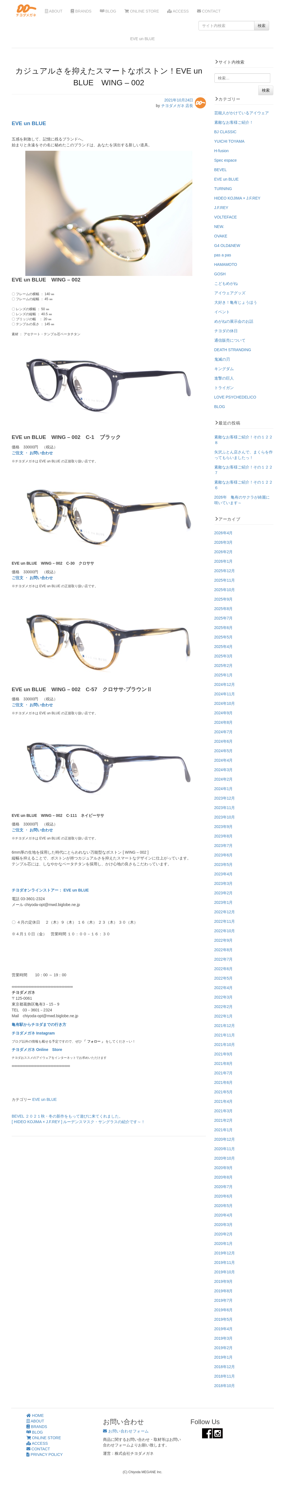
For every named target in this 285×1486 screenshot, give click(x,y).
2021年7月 (223, 1073)
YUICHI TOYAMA (229, 141)
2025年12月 (224, 571)
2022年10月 (224, 931)
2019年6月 (223, 1310)
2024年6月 (223, 741)
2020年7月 (223, 1186)
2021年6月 (223, 1082)
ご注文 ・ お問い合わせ (32, 453)
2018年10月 (224, 1385)
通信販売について (229, 340)
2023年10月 (224, 817)
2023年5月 (223, 864)
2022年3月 (223, 997)
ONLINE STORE (141, 11)
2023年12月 (224, 798)
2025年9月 (223, 599)
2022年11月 (224, 921)
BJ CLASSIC (225, 132)
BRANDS (81, 11)
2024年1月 (223, 788)
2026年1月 (223, 561)
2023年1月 (223, 902)
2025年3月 (223, 656)
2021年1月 (223, 1130)
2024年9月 (223, 713)
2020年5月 (223, 1205)
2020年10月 (224, 1158)
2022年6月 (223, 969)
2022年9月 (223, 940)
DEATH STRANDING (232, 350)
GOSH (220, 274)
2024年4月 (223, 760)
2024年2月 (223, 779)
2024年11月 (224, 694)
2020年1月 (223, 1243)
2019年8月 (223, 1291)
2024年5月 (223, 751)
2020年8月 (223, 1177)
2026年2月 (223, 552)
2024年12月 (224, 684)
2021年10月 (224, 1044)
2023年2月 (223, 893)
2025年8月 (223, 608)
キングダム (224, 368)
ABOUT (53, 11)
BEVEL (220, 169)
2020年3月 (223, 1224)
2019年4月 (223, 1329)
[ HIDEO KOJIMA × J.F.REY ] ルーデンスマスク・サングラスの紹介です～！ (78, 1122)
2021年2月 (223, 1120)
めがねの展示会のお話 (233, 321)
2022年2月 (223, 1006)
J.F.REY (221, 207)
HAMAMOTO (225, 264)
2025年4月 (223, 646)
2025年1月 (223, 675)
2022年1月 (223, 1016)
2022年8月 (223, 950)
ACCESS (178, 11)
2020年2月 (223, 1234)
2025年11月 (224, 580)
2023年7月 (223, 845)
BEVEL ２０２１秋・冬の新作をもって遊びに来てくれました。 (67, 1116)
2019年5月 (223, 1319)
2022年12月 (224, 912)
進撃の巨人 (224, 378)
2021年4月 (223, 1101)
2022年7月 (223, 959)
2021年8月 (223, 1063)
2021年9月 (223, 1054)
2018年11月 (224, 1376)
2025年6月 (223, 627)
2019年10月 (224, 1272)
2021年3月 (223, 1111)
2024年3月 (223, 770)
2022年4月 (223, 987)
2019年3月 (223, 1338)
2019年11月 (224, 1262)
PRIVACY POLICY (44, 1454)
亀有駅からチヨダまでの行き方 (39, 1024)
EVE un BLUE (29, 123)
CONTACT (209, 11)
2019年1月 (223, 1357)
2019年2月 (223, 1348)
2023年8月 (223, 836)
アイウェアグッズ (229, 293)
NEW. (219, 226)
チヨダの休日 (226, 331)
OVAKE (220, 236)
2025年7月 (223, 618)
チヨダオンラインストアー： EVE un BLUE (50, 890)
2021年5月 (223, 1092)
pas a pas (222, 255)
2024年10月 (224, 703)
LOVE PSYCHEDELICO (235, 397)
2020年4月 (223, 1215)
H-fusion (221, 151)
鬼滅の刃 (222, 359)
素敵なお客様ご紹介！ (233, 122)
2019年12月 (224, 1253)
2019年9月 (223, 1281)
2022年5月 (223, 978)
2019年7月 (223, 1300)
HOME (35, 1415)
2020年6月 (223, 1196)
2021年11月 (224, 1035)
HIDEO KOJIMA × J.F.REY (237, 198)
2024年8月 (223, 722)
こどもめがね (226, 283)
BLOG (108, 11)
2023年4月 (223, 874)
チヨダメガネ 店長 (177, 105)
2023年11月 (224, 807)
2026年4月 (223, 533)
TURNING (223, 188)
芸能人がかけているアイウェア (241, 113)
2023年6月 (223, 855)
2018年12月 (224, 1366)
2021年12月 (224, 1025)
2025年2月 (223, 665)
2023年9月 (223, 826)
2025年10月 (224, 589)
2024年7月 (223, 732)
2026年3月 (223, 542)
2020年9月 (223, 1168)
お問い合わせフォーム (126, 1431)
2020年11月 (224, 1149)
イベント (222, 312)
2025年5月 (223, 637)
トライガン (224, 387)
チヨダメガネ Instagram (33, 1033)
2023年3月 (223, 883)
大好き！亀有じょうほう (235, 302)
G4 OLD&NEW (227, 245)
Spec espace (225, 160)
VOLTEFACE (225, 217)
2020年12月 (224, 1139)
